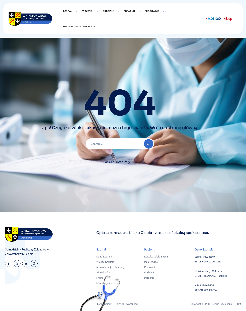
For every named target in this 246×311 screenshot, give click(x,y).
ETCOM (237, 304)
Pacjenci (87, 11)
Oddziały (108, 11)
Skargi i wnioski (104, 304)
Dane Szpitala (104, 256)
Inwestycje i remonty (108, 283)
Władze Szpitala (105, 261)
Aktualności (103, 272)
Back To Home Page (117, 162)
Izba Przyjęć (151, 261)
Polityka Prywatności (126, 304)
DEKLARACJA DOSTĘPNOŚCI (79, 26)
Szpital (67, 11)
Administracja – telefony (110, 267)
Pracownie (152, 11)
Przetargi (101, 277)
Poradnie (129, 11)
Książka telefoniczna (156, 256)
